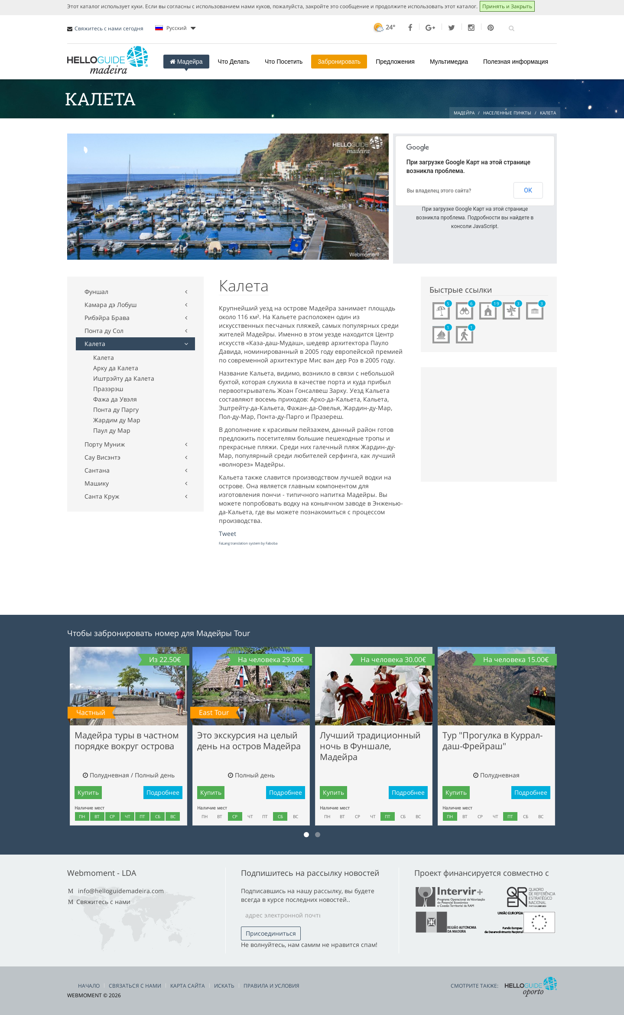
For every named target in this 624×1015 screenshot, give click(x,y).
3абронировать (339, 61)
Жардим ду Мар (116, 420)
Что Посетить (283, 61)
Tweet (227, 533)
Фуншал (96, 291)
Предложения (395, 61)
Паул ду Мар (111, 430)
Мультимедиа (449, 61)
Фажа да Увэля (115, 399)
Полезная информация (515, 61)
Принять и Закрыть (507, 6)
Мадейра (186, 61)
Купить (88, 792)
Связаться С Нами (135, 985)
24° (383, 27)
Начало (89, 985)
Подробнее (162, 792)
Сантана (97, 470)
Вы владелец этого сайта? (439, 191)
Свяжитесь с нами (103, 902)
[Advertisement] (225, 126)
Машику (96, 483)
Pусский (175, 28)
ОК (528, 190)
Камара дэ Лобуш (110, 304)
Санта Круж (101, 496)
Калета (94, 343)
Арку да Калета (115, 368)
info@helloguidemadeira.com (121, 891)
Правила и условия (271, 985)
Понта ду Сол (104, 330)
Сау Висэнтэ (102, 457)
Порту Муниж (104, 444)
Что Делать (234, 61)
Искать (224, 985)
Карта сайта (187, 985)
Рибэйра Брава (107, 317)
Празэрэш (108, 389)
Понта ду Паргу (116, 409)
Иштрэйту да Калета (123, 378)
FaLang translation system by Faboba (248, 543)
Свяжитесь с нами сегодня (109, 28)
